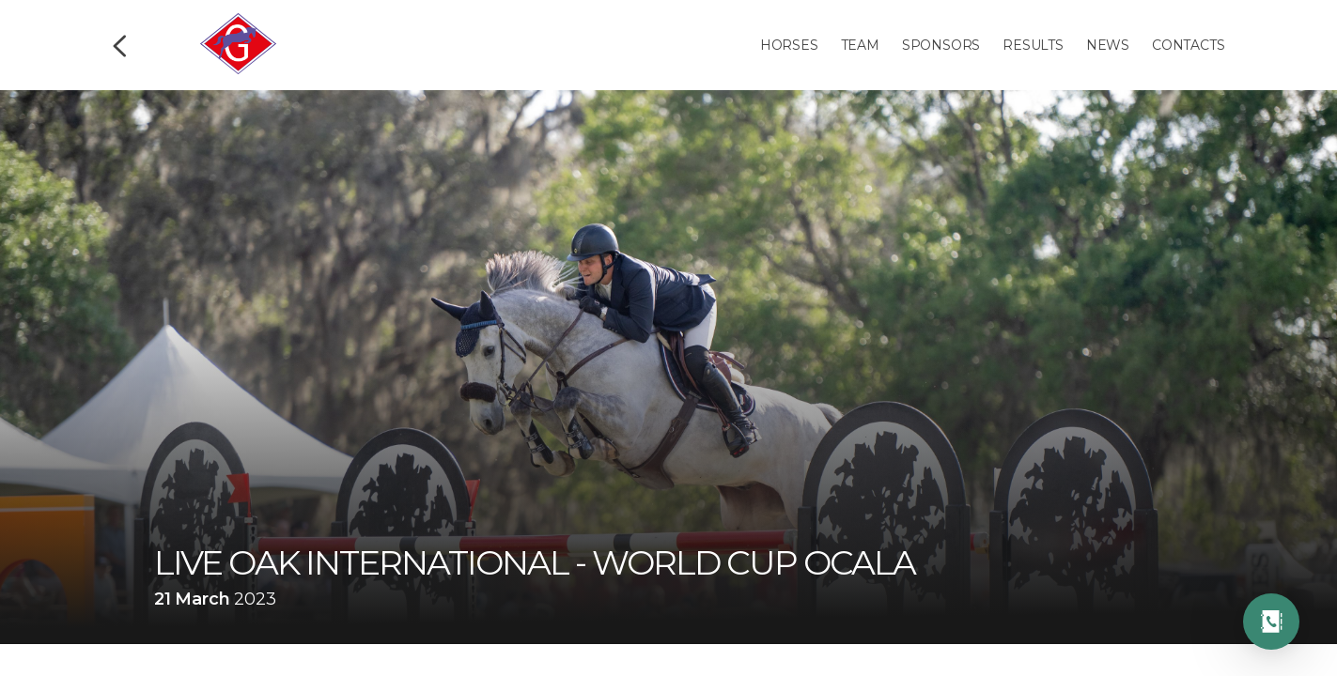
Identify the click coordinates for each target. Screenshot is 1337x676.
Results (1033, 45)
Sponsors (941, 45)
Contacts (1188, 45)
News (1107, 45)
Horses (789, 45)
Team (860, 45)
